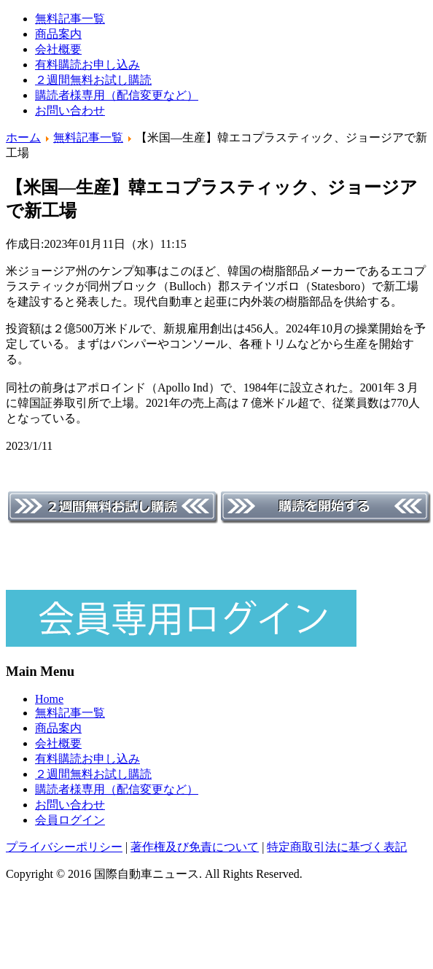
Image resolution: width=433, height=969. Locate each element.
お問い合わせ (70, 110)
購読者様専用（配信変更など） (116, 95)
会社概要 (58, 49)
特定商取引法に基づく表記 (337, 847)
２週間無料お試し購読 (93, 80)
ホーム (23, 137)
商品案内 (58, 34)
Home (49, 699)
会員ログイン (70, 820)
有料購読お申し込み (87, 64)
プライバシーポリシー (64, 847)
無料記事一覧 (70, 18)
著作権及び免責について (194, 847)
